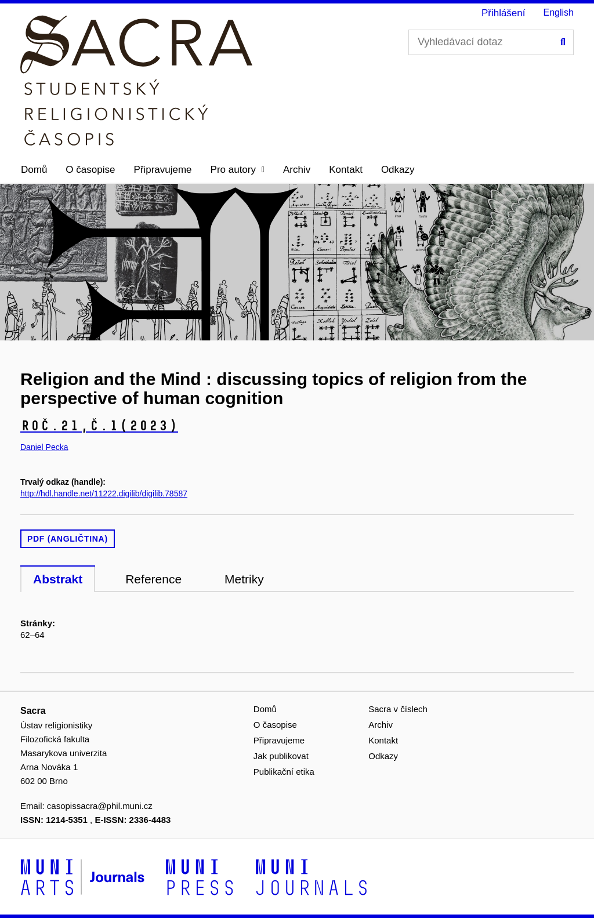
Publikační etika (283, 772)
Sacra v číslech (398, 709)
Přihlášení (503, 13)
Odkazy (398, 169)
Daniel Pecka (44, 447)
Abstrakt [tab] (57, 579)
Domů (34, 169)
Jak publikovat (281, 756)
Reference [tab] (153, 579)
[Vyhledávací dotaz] (491, 42)
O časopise (90, 169)
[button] (238, 170)
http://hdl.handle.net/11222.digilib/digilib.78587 (103, 493)
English (559, 12)
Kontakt (346, 169)
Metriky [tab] (244, 579)
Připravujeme (162, 169)
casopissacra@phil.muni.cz (100, 806)
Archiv (296, 169)
